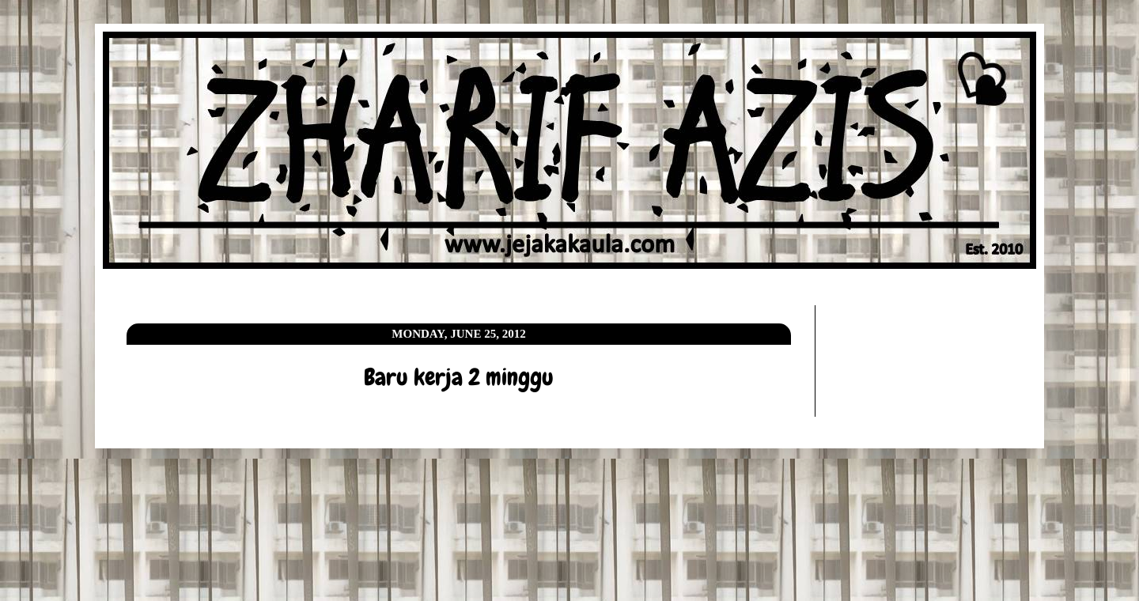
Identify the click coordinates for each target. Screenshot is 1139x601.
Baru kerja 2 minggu (459, 377)
